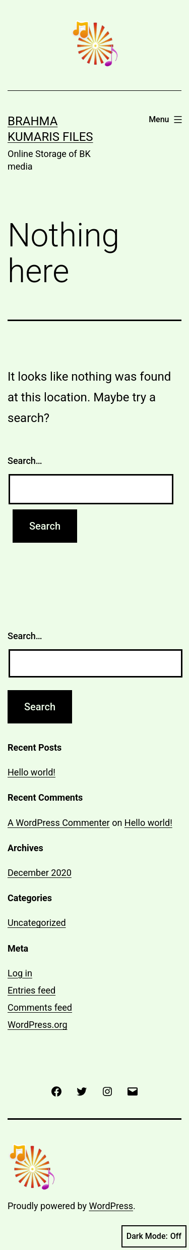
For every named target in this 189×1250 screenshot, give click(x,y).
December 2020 (40, 872)
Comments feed (40, 1007)
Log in (20, 973)
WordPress (111, 1206)
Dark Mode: (154, 1236)
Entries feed (31, 990)
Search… (25, 460)
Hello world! (31, 772)
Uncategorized (37, 922)
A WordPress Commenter (59, 822)
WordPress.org (38, 1024)
